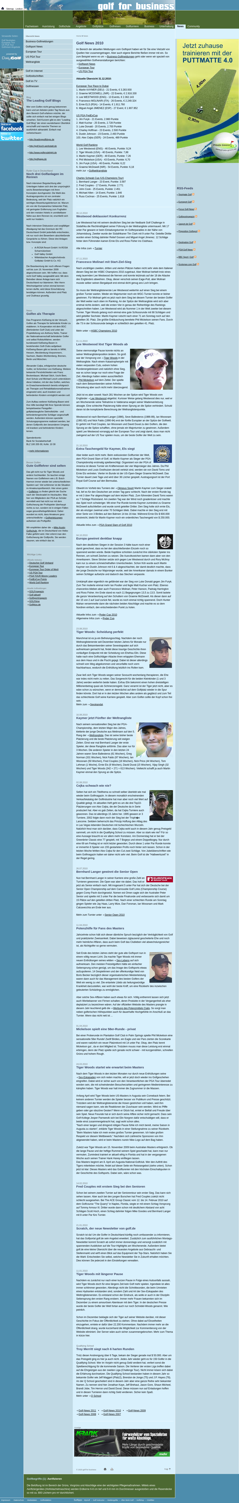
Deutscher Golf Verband (41, 563)
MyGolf (87, 1500)
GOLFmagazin (36, 591)
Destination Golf (185, 242)
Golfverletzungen (54, 517)
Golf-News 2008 (87, 1414)
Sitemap (10, 9)
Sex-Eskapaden (87, 1077)
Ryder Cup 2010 (108, 614)
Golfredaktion (45, 1500)
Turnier (98, 248)
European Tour (87, 67)
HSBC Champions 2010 (104, 330)
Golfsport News (87, 64)
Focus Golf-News (186, 209)
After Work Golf (127, 1500)
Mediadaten (32, 1500)
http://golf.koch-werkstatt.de (43, 146)
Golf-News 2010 (112, 1410)
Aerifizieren (54, 1478)
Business (149, 26)
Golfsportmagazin (38, 598)
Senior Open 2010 (115, 914)
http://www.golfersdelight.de (43, 152)
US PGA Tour (86, 71)
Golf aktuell (34, 594)
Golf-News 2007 (112, 1414)
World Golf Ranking (39, 582)
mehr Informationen (39, 451)
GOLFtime (34, 601)
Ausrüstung (48, 26)
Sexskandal (96, 704)
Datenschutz (19, 1500)
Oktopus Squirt (126, 488)
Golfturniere (132, 26)
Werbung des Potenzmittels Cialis (131, 1008)
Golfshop (140, 1500)
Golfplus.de (35, 604)
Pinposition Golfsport (187, 231)
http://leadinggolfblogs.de (41, 139)
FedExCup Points (38, 579)
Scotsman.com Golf (187, 264)
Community (193, 26)
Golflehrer (33, 491)
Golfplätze (97, 26)
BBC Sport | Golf (186, 257)
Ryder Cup (108, 618)
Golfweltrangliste (98, 170)
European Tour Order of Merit (43, 569)
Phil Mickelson (86, 380)
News (85, 36)
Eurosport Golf (185, 202)
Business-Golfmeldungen (120, 56)
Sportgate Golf (185, 194)
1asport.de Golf (185, 224)
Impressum (5, 1500)
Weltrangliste (96, 735)
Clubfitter (150, 1500)
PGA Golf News (185, 250)
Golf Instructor (99, 1500)
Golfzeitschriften (34, 76)
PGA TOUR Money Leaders (43, 576)
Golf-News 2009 (137, 1410)
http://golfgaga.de (38, 159)
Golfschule (65, 26)
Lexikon (19, 9)
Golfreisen (115, 26)
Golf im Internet (34, 71)
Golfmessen (32, 86)
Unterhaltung (166, 26)
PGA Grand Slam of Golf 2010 (115, 525)
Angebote (81, 26)
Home (78, 36)
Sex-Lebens (122, 960)
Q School (96, 1395)
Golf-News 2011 (87, 1410)
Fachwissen (31, 26)
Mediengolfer (113, 1500)
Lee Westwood (98, 398)
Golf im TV (31, 81)
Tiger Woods (111, 358)
